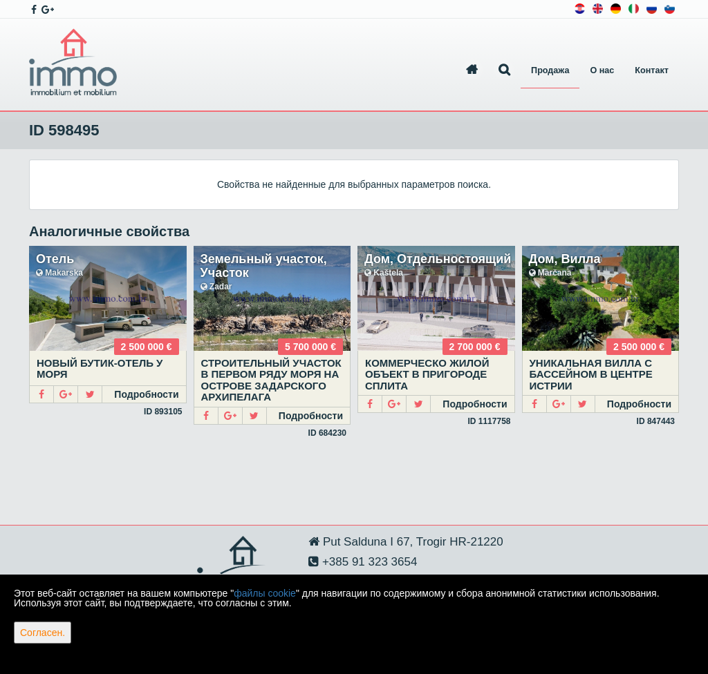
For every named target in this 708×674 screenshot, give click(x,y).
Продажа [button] (550, 70)
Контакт (652, 70)
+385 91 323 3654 (368, 561)
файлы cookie (265, 593)
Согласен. (42, 632)
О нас (602, 70)
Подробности (146, 394)
